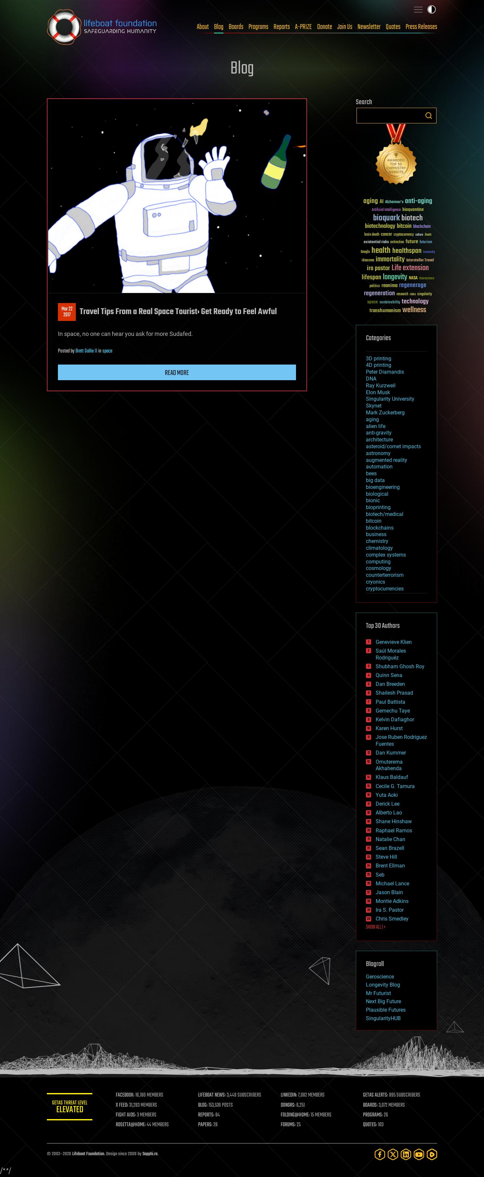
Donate (324, 27)
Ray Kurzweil (381, 385)
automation (379, 467)
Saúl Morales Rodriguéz (391, 654)
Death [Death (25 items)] (428, 235)
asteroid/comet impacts (393, 446)
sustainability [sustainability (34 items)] (390, 302)
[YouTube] (419, 1154)
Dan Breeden (390, 684)
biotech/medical (384, 514)
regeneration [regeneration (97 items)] (379, 293)
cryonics (375, 582)
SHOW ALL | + (376, 927)
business (376, 534)
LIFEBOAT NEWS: (212, 1095)
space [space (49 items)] (372, 302)
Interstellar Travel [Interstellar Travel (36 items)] (420, 260)
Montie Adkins (392, 901)
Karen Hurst (389, 728)
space (107, 351)
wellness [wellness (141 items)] (414, 310)
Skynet (374, 406)
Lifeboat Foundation (88, 1154)
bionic (373, 500)
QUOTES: (370, 1125)
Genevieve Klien (394, 642)
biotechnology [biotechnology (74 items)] (380, 226)
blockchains (380, 528)
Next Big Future (383, 1001)
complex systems (386, 555)
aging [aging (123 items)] (370, 201)
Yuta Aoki (387, 795)
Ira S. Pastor (390, 910)
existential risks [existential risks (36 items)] (376, 242)
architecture (379, 439)
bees (371, 473)
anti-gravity (379, 433)
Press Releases (421, 27)
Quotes (393, 27)
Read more (177, 373)
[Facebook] (380, 1154)
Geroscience (380, 977)
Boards (236, 27)
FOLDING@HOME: (295, 1115)
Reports (282, 27)
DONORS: (288, 1105)
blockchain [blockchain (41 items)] (422, 226)
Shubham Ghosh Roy (400, 666)
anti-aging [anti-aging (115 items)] (418, 201)
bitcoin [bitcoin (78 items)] (404, 226)
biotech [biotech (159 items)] (412, 218)
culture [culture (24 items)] (419, 235)
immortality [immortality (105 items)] (390, 259)
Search (429, 115)
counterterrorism (385, 575)
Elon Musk (378, 392)
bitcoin (374, 521)
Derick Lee (387, 804)
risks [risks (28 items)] (413, 294)
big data (375, 480)
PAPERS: (205, 1125)
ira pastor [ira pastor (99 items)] (378, 268)
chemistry (377, 541)
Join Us (344, 27)
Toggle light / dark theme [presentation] (431, 9)
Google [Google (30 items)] (365, 252)
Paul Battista (390, 702)
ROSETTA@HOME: (131, 1125)
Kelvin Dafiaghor (395, 719)
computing (378, 562)
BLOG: (203, 1105)
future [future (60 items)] (412, 242)
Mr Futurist (378, 993)
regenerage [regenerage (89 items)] (412, 285)
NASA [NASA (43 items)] (413, 278)
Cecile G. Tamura (395, 786)
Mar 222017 (67, 312)
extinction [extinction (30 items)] (397, 242)
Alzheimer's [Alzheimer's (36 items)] (394, 202)
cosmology (378, 568)
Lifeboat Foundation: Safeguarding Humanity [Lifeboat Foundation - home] (102, 27)
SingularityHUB (383, 1018)
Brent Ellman (390, 866)
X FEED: (122, 1105)
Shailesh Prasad (394, 693)
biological (377, 494)
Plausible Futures (386, 1010)
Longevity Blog (383, 985)
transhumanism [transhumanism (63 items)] (385, 311)
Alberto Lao (389, 813)
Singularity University (390, 399)
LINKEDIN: (289, 1095)
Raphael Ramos (394, 830)
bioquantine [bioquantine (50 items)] (413, 209)
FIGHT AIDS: (126, 1115)
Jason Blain (389, 892)
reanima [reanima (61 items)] (389, 286)
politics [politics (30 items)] (375, 286)
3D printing (378, 358)
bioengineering (383, 487)
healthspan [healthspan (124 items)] (407, 251)
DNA (371, 379)
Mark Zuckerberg (385, 412)
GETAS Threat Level (69, 1108)
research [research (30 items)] (402, 294)
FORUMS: (288, 1125)
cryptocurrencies (385, 589)
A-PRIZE (303, 27)
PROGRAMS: (373, 1115)
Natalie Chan (390, 839)
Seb (380, 875)
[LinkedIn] (406, 1154)
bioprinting (378, 507)
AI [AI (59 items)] (381, 202)
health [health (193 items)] (381, 251)
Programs (258, 27)
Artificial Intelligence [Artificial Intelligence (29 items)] (386, 210)
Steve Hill (386, 857)
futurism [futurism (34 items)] (426, 242)
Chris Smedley (392, 919)
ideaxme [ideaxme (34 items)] (368, 260)
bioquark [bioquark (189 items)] (386, 218)
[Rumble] (432, 1154)
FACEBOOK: (125, 1095)
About (203, 27)
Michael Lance (392, 883)
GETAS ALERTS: (375, 1095)
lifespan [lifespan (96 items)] (371, 277)
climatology (379, 548)
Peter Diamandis (385, 372)
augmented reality (386, 460)
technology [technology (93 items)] (415, 302)
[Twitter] (393, 1154)
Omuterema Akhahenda (389, 765)
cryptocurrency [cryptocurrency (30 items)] (404, 235)
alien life (375, 426)
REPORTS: (206, 1115)
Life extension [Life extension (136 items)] (410, 268)
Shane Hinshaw (394, 821)
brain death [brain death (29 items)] (371, 235)
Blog (218, 27)
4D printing (378, 365)
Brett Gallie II (86, 351)
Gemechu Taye (393, 711)
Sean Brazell (390, 848)
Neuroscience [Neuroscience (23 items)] (426, 279)
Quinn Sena (389, 675)
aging (372, 419)
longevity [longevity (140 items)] (395, 277)
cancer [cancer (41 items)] (386, 234)
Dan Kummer (391, 753)
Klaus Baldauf (392, 777)
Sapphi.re (149, 1154)
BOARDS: (370, 1105)
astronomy (378, 453)
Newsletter (369, 27)
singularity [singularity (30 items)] (424, 294)
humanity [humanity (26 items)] (429, 252)
